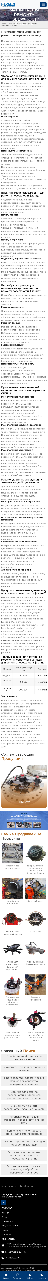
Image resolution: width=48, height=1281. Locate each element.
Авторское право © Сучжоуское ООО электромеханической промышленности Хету (21, 1269)
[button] (42, 785)
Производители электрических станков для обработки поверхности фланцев (24, 1081)
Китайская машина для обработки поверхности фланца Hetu (24, 1119)
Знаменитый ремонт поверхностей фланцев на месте (24, 1107)
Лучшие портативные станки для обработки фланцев (24, 1143)
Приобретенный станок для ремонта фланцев (24, 1058)
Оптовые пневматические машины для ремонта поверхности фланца (24, 1155)
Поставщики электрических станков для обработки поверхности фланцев (24, 1169)
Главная (6, 1276)
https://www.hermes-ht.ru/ (21, 628)
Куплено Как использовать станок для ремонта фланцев (24, 1132)
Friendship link (13, 1186)
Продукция (18, 1276)
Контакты (42, 1276)
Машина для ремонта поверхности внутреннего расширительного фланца (24, 1095)
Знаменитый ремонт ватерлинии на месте (24, 1069)
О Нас (30, 1276)
